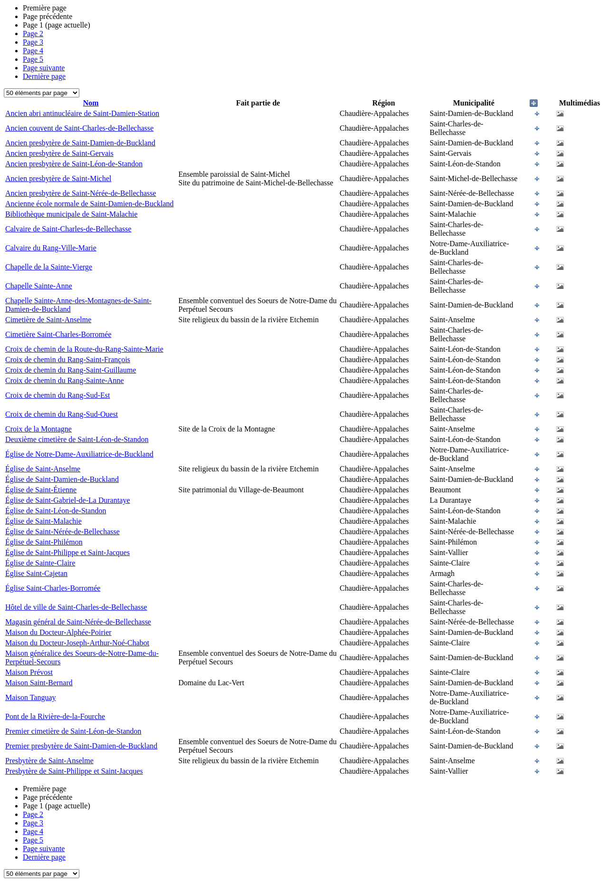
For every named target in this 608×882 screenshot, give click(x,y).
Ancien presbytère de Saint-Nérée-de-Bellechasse (80, 193)
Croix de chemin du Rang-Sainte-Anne (64, 380)
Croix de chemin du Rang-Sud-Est (57, 395)
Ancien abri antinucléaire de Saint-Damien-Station (82, 113)
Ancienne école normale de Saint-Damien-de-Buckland (89, 204)
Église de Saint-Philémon (44, 542)
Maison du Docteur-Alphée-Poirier (58, 632)
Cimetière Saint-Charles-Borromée (58, 334)
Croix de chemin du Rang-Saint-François (67, 359)
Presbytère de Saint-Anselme (49, 761)
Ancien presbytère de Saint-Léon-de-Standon (73, 164)
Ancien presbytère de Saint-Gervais (59, 153)
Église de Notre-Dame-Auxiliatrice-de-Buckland (79, 454)
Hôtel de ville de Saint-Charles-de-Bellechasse (76, 607)
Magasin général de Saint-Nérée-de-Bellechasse (78, 622)
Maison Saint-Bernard (39, 683)
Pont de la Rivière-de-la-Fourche (55, 716)
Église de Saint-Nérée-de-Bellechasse (62, 531)
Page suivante (44, 68)
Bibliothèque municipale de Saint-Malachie (71, 214)
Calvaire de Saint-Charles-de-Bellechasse (68, 229)
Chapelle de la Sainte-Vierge (48, 267)
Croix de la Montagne (38, 429)
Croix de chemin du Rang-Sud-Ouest (61, 414)
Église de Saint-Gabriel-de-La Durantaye (67, 500)
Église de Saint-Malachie (43, 521)
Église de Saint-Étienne (40, 490)
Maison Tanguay (30, 697)
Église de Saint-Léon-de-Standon (55, 511)
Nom (91, 103)
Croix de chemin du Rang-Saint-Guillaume (70, 370)
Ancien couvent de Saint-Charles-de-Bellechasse (79, 128)
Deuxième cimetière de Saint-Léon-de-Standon (77, 439)
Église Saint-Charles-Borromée (52, 588)
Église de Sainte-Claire (40, 563)
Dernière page (44, 76)
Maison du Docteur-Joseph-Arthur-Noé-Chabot (77, 643)
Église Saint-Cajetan (36, 573)
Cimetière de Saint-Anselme (48, 320)
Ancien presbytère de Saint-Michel (58, 178)
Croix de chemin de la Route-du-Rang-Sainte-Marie (84, 349)
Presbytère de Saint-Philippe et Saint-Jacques (74, 771)
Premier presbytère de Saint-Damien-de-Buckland (81, 746)
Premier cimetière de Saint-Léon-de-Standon (73, 731)
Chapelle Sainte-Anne (38, 286)
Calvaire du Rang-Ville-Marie (50, 248)
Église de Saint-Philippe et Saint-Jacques (67, 552)
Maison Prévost (29, 672)
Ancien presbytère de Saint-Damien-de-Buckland (80, 143)
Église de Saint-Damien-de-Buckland (62, 479)
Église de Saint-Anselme (42, 469)
